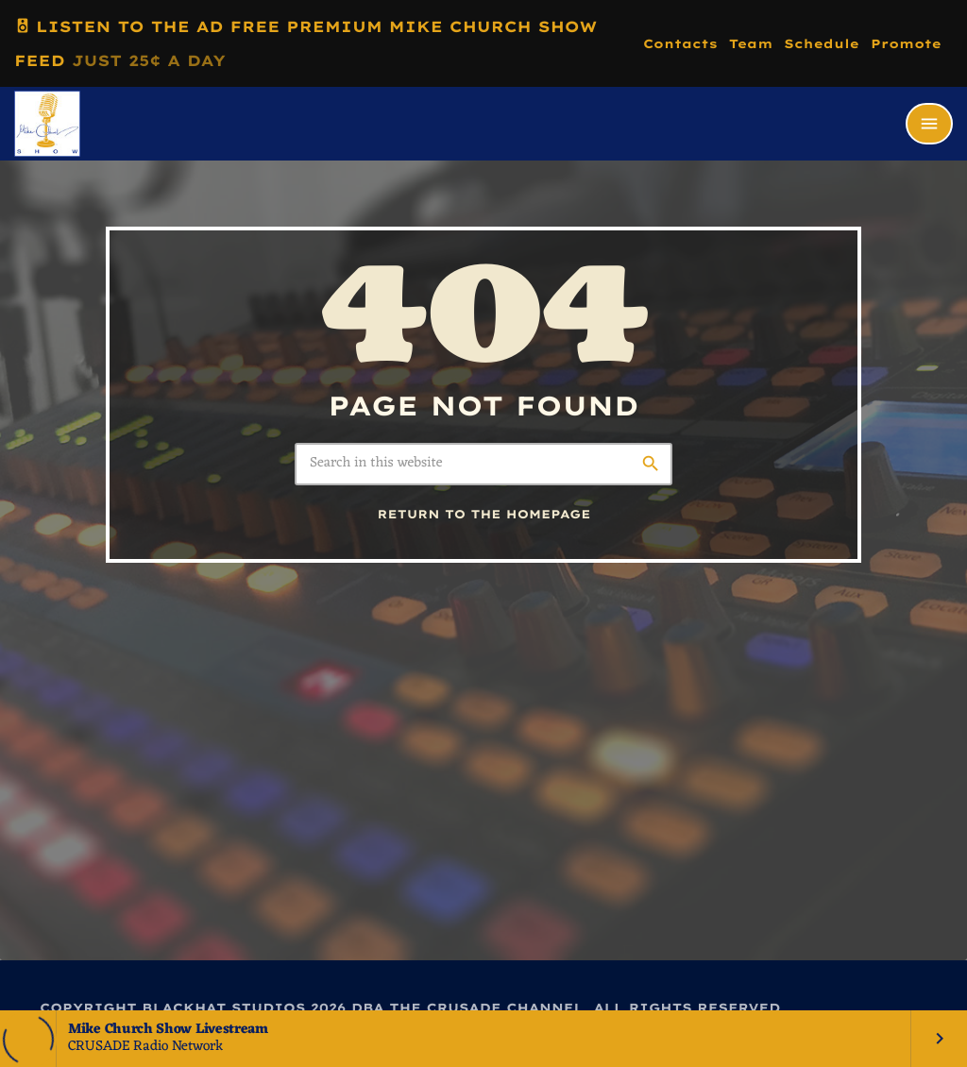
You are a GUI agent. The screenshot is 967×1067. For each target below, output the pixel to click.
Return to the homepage (484, 515)
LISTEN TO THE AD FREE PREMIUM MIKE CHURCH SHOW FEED (305, 39)
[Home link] (47, 124)
